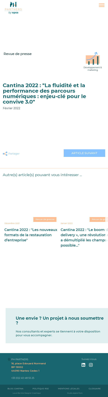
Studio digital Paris (74, 393)
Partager (14, 153)
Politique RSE (40, 388)
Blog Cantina (15, 388)
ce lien (100, 137)
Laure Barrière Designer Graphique (27, 393)
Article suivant (84, 153)
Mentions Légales (68, 388)
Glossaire (95, 388)
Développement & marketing (93, 61)
